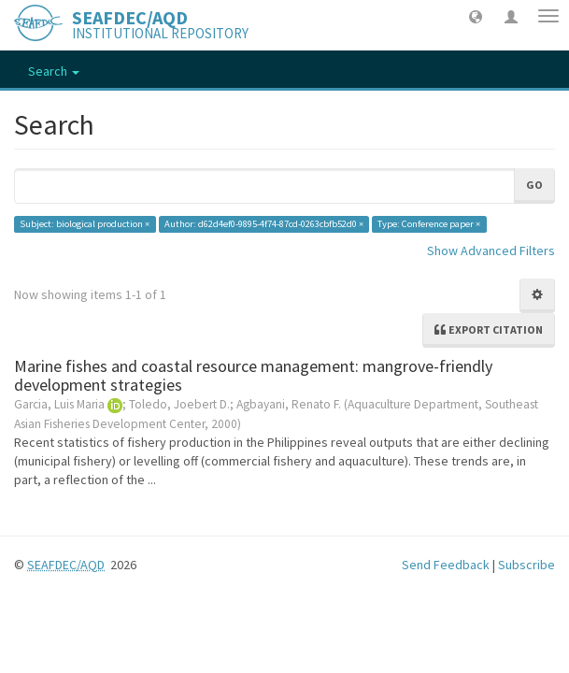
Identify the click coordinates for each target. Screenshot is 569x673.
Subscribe (526, 564)
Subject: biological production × (84, 224)
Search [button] (53, 71)
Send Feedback (446, 564)
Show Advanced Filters (491, 250)
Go (534, 185)
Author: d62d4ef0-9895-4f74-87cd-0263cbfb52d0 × (263, 224)
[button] (475, 16)
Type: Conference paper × (428, 224)
